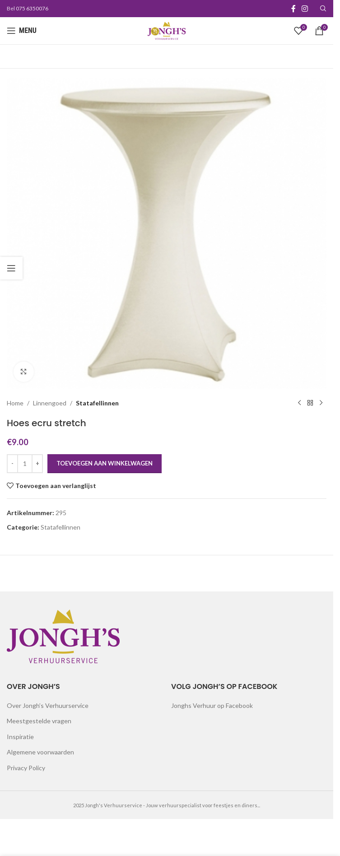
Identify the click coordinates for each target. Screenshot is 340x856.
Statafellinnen (97, 402)
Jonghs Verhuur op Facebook (212, 705)
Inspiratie (20, 736)
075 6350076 (32, 8)
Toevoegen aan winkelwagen (104, 463)
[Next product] (321, 403)
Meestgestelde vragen (39, 721)
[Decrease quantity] (12, 463)
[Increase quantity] (37, 463)
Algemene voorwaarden (40, 752)
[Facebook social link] (293, 8)
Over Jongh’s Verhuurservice (47, 705)
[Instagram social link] (305, 8)
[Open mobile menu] (21, 31)
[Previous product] (299, 403)
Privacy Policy (26, 768)
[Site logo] (166, 30)
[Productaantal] (25, 463)
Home (15, 402)
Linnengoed (49, 402)
